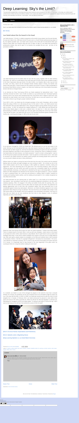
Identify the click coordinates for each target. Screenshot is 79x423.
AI (6, 348)
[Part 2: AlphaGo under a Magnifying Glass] (15, 335)
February (64, 82)
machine (49, 348)
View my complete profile (69, 46)
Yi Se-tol (13, 349)
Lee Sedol (45, 348)
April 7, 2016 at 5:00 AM (21, 355)
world (11, 349)
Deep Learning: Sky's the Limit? (29, 9)
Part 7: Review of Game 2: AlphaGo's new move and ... (68, 65)
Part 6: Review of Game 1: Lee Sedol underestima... (68, 67)
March (64, 81)
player (55, 348)
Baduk (16, 348)
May (63, 55)
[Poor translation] (5, 403)
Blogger (54, 393)
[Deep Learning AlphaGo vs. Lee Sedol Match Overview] (19, 338)
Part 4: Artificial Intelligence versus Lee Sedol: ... (67, 73)
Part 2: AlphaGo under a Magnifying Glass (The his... (68, 78)
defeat (36, 348)
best (18, 348)
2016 (63, 53)
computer (28, 348)
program (4, 349)
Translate (68, 89)
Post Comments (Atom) (12, 386)
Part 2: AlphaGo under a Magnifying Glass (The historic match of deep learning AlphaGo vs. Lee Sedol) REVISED (67, 30)
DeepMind (33, 348)
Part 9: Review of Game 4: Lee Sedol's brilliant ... (68, 59)
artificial (12, 348)
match (52, 348)
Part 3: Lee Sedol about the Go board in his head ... (68, 76)
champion (24, 348)
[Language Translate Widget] (66, 88)
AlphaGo (12, 20)
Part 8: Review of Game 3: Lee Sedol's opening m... (68, 62)
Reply (8, 360)
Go (38, 348)
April (64, 57)
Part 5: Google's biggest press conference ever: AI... (68, 70)
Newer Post (6, 384)
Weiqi (8, 349)
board (21, 348)
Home (5, 20)
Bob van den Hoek (11, 355)
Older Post (54, 384)
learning (41, 348)
